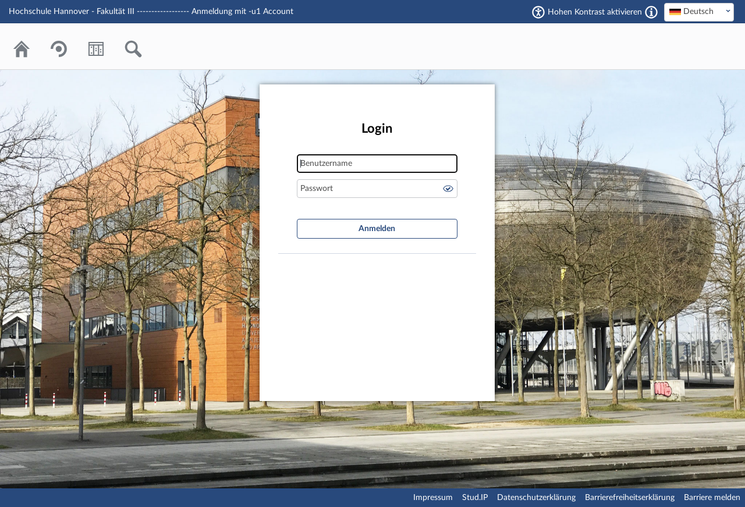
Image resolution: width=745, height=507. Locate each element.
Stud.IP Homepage (690, 46)
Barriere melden (712, 498)
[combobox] (699, 12)
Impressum (433, 498)
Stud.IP (475, 498)
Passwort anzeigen (448, 188)
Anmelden (377, 229)
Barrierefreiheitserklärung (630, 498)
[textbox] (699, 11)
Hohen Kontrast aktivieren (595, 12)
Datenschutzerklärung (536, 498)
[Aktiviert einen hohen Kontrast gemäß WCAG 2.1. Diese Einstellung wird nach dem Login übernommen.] (651, 12)
